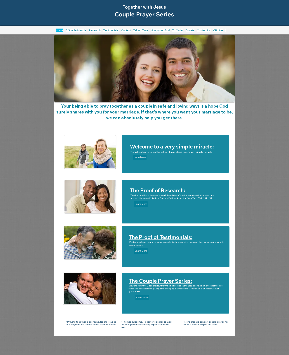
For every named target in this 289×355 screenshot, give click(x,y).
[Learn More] (140, 157)
